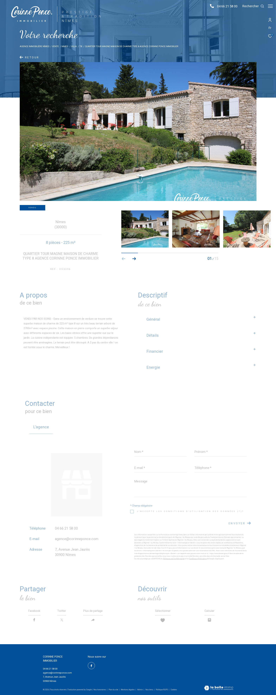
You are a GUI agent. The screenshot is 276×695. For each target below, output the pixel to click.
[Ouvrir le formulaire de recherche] (251, 6)
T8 (81, 46)
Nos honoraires (99, 690)
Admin (140, 690)
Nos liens (149, 690)
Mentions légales (128, 690)
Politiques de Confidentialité (173, 559)
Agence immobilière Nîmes (34, 46)
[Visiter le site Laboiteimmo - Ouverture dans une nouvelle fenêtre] (218, 688)
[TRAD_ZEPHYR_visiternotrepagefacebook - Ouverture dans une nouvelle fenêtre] (91, 665)
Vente (55, 46)
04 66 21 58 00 (225, 6)
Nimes (65, 46)
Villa (74, 46)
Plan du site (113, 690)
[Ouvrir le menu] (270, 6)
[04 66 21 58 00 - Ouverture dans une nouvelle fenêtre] (210, 6)
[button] (134, 259)
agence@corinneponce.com (76, 539)
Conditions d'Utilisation (198, 559)
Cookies (174, 690)
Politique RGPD (162, 690)
